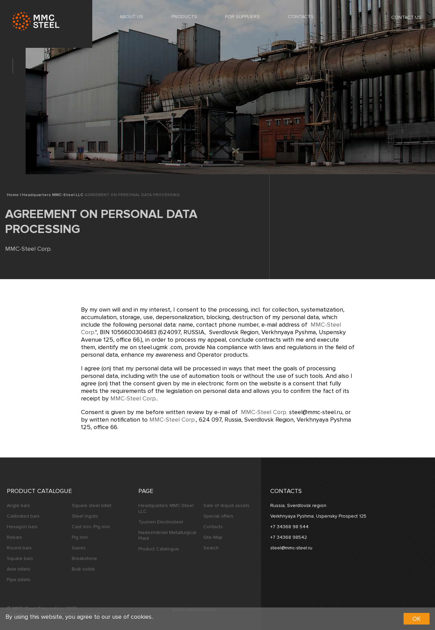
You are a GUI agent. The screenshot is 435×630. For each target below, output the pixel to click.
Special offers (218, 516)
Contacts (301, 16)
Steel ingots (85, 516)
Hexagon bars (22, 527)
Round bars (19, 548)
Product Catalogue (39, 491)
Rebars (14, 537)
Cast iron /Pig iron (91, 527)
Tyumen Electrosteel (160, 522)
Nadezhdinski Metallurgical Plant (167, 535)
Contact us (401, 17)
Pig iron (80, 537)
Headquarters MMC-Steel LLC (165, 508)
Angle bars (18, 505)
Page (145, 491)
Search (211, 548)
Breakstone (84, 558)
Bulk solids (83, 569)
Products (184, 16)
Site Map (212, 537)
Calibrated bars (23, 516)
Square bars (20, 558)
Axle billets (18, 569)
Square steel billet (91, 505)
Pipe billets (18, 580)
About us (131, 16)
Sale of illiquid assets (226, 505)
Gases (79, 548)
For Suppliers (242, 16)
